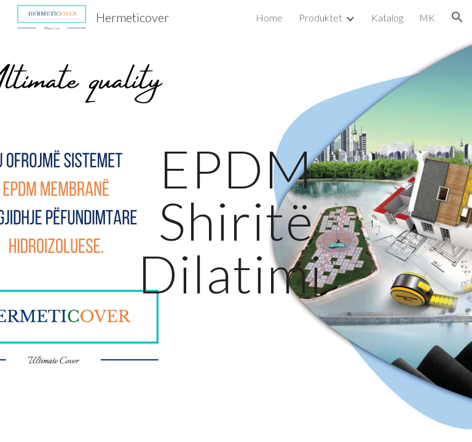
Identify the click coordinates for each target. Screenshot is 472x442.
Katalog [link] (387, 17)
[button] (457, 17)
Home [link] (269, 17)
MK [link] (427, 17)
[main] (235, 221)
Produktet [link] (320, 17)
